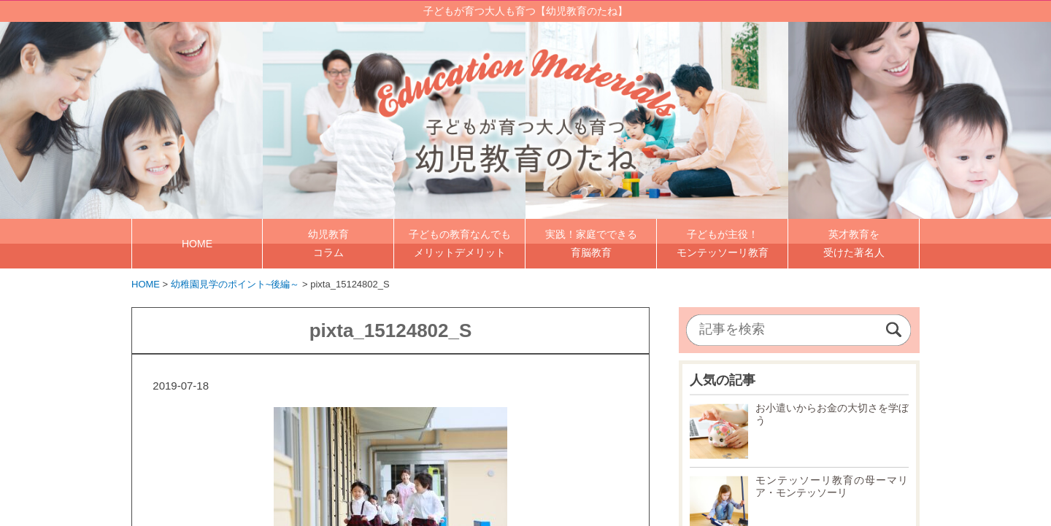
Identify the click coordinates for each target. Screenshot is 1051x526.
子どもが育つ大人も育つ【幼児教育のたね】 (525, 11)
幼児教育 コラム (328, 243)
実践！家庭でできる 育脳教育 (591, 243)
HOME (197, 244)
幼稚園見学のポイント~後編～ (235, 284)
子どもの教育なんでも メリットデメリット (460, 243)
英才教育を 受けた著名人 (854, 243)
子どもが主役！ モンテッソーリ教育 (723, 243)
